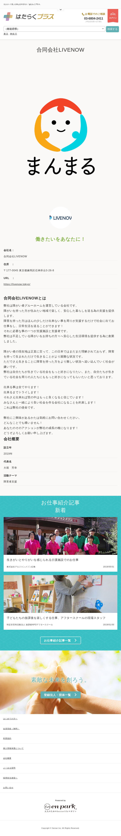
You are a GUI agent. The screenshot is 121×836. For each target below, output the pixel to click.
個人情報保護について (13, 748)
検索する (112, 29)
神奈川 (13, 34)
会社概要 (7, 758)
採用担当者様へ (10, 778)
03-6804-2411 (93, 18)
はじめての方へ (10, 719)
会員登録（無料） (11, 729)
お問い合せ (8, 788)
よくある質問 (9, 768)
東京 (6, 34)
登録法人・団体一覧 (60, 695)
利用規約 (7, 738)
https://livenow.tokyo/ (17, 284)
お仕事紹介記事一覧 (60, 640)
